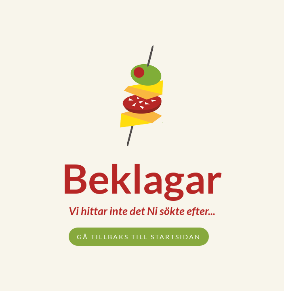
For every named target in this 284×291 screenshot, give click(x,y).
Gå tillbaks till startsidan (139, 236)
